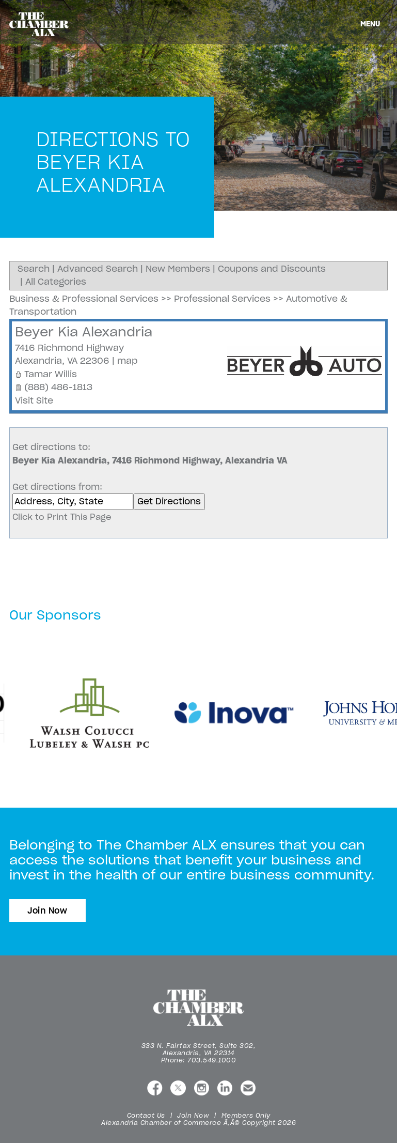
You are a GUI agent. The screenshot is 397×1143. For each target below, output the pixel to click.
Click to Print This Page (62, 517)
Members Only (246, 1115)
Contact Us (146, 1115)
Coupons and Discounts (272, 268)
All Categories (55, 281)
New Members (178, 268)
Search (34, 268)
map (127, 360)
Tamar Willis (50, 374)
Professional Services (222, 298)
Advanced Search (97, 268)
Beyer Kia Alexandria (83, 331)
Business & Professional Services (83, 298)
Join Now (47, 910)
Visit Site (34, 400)
